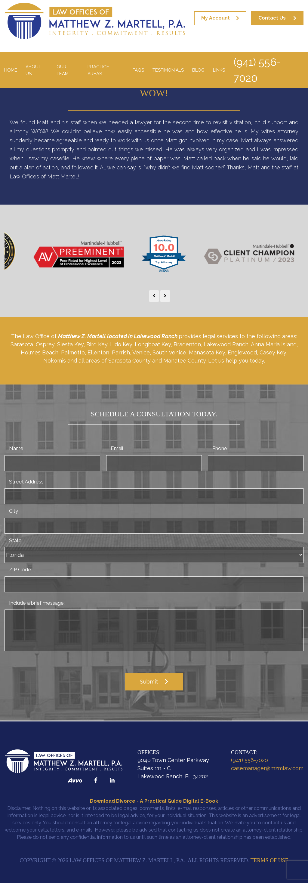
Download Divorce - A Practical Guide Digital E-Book (154, 801)
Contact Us (272, 18)
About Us (33, 70)
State (15, 540)
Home (10, 70)
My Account (215, 18)
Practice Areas (98, 70)
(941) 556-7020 (257, 70)
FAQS (138, 70)
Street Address (26, 482)
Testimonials (168, 70)
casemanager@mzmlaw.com (267, 768)
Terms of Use (269, 860)
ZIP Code (20, 570)
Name (16, 448)
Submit (149, 681)
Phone (219, 448)
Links (219, 70)
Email (117, 448)
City (13, 511)
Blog (198, 70)
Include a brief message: (37, 603)
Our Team (63, 70)
